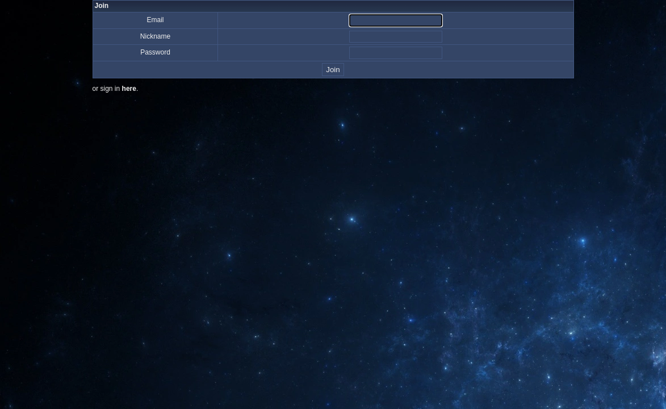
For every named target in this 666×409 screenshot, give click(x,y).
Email (155, 20)
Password (155, 52)
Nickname (155, 36)
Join (333, 69)
